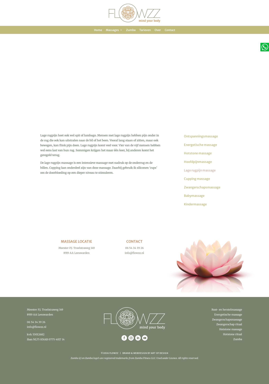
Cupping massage (197, 179)
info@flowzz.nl (36, 327)
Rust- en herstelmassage (227, 309)
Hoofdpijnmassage (198, 162)
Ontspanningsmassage (201, 136)
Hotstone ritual (232, 334)
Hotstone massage (198, 153)
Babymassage (194, 196)
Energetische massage (200, 145)
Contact (170, 30)
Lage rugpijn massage (200, 170)
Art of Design (159, 353)
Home (98, 30)
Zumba (131, 30)
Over (158, 30)
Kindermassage (195, 204)
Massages (112, 30)
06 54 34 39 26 (36, 322)
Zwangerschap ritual (229, 324)
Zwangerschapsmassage (202, 187)
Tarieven (145, 30)
